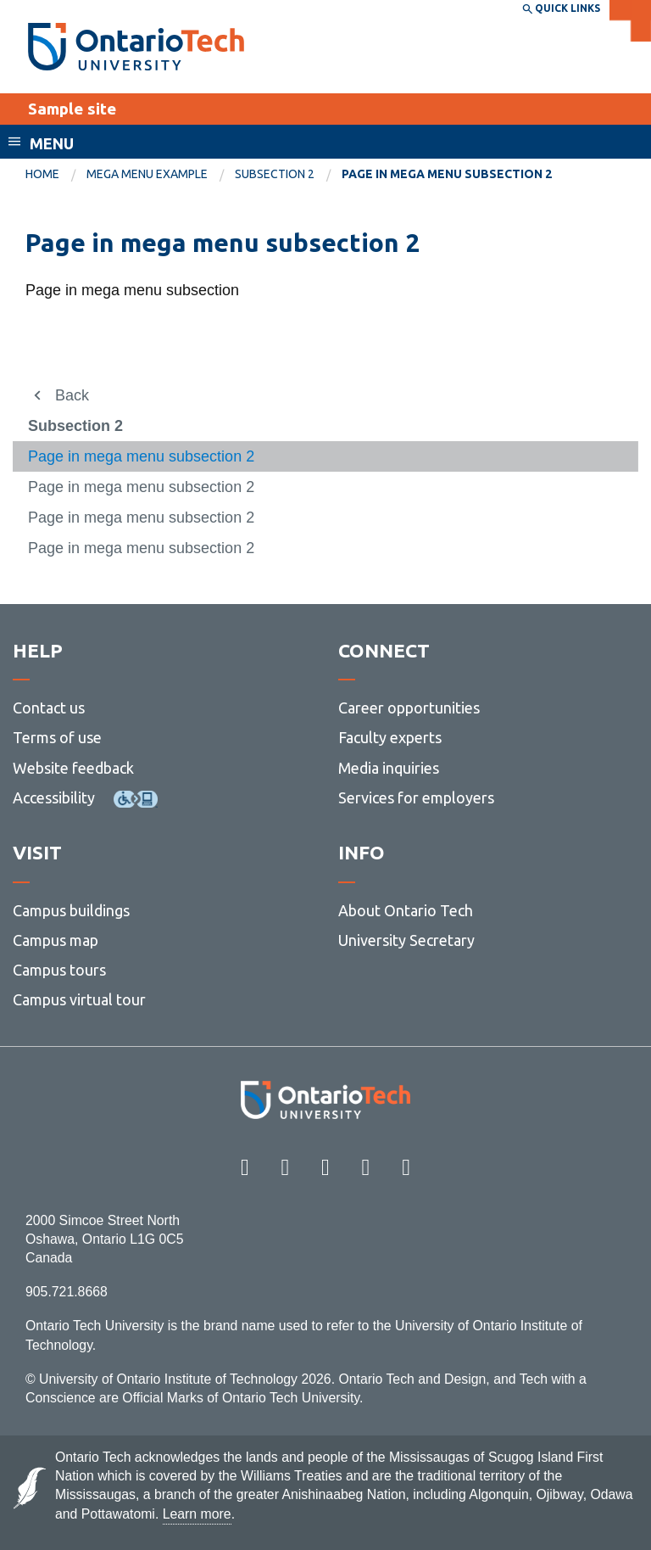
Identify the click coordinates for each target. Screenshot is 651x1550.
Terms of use (57, 737)
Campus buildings (71, 910)
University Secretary (406, 940)
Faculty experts (390, 737)
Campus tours (59, 969)
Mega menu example (147, 174)
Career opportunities (409, 707)
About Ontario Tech (405, 910)
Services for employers (416, 797)
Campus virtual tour (79, 999)
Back (72, 395)
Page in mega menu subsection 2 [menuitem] (447, 174)
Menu (52, 143)
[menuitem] (55, 174)
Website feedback (73, 767)
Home (42, 174)
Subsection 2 (274, 174)
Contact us (49, 707)
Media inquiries (388, 767)
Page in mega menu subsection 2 (141, 456)
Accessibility (54, 797)
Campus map (55, 940)
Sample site (72, 108)
